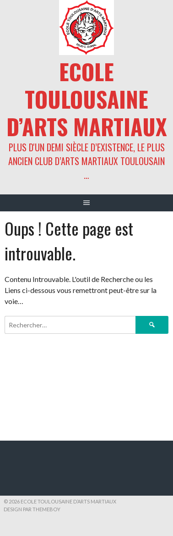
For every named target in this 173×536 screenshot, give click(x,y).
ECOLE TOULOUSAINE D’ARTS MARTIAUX (86, 99)
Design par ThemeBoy (32, 509)
